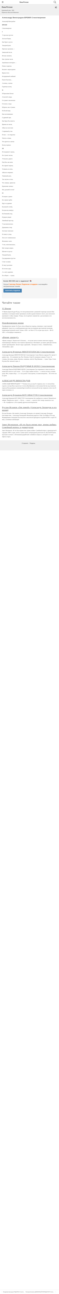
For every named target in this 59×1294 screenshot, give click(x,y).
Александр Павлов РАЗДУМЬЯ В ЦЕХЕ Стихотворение (28, 366)
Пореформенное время (13, 323)
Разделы (32, 443)
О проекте (25, 443)
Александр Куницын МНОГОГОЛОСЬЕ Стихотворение (28, 352)
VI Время (6, 308)
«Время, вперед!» (10, 337)
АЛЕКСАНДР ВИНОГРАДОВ (16, 380)
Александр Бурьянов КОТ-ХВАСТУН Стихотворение (27, 395)
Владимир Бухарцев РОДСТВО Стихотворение (15, 1292)
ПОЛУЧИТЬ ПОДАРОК (12, 290)
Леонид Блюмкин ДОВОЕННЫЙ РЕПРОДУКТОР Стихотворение (42, 1292)
